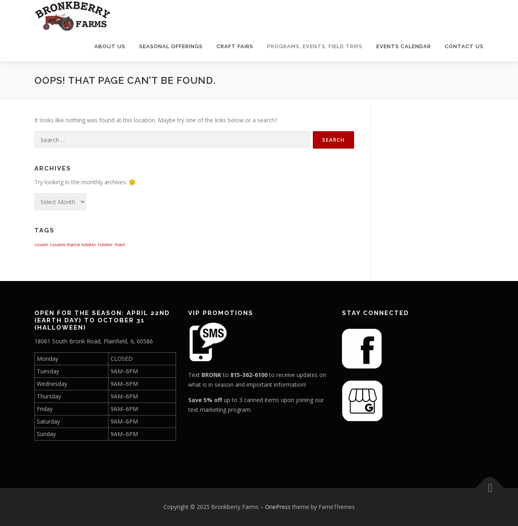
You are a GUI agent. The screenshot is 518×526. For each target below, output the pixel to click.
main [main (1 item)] (120, 244)
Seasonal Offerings (171, 46)
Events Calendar (403, 46)
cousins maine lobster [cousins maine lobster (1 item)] (73, 244)
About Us (109, 46)
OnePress (278, 507)
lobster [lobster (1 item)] (105, 244)
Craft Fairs (235, 46)
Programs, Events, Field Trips (315, 46)
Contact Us (464, 46)
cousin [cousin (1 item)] (41, 244)
